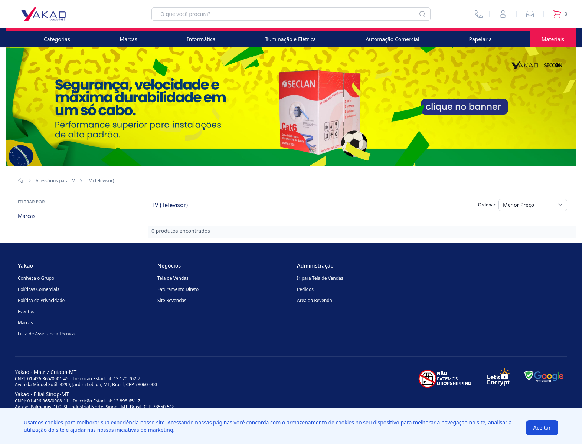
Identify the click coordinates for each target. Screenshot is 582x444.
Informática (201, 39)
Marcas (128, 39)
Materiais (553, 39)
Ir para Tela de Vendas (320, 278)
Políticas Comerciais (38, 289)
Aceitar (542, 427)
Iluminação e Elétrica (290, 39)
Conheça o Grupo (36, 278)
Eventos (26, 311)
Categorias (57, 39)
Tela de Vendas (173, 278)
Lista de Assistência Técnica (46, 334)
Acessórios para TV (55, 181)
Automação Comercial (392, 39)
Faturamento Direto (178, 289)
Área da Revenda (314, 300)
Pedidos (305, 289)
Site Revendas (171, 300)
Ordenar (487, 205)
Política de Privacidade (41, 300)
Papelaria (480, 39)
